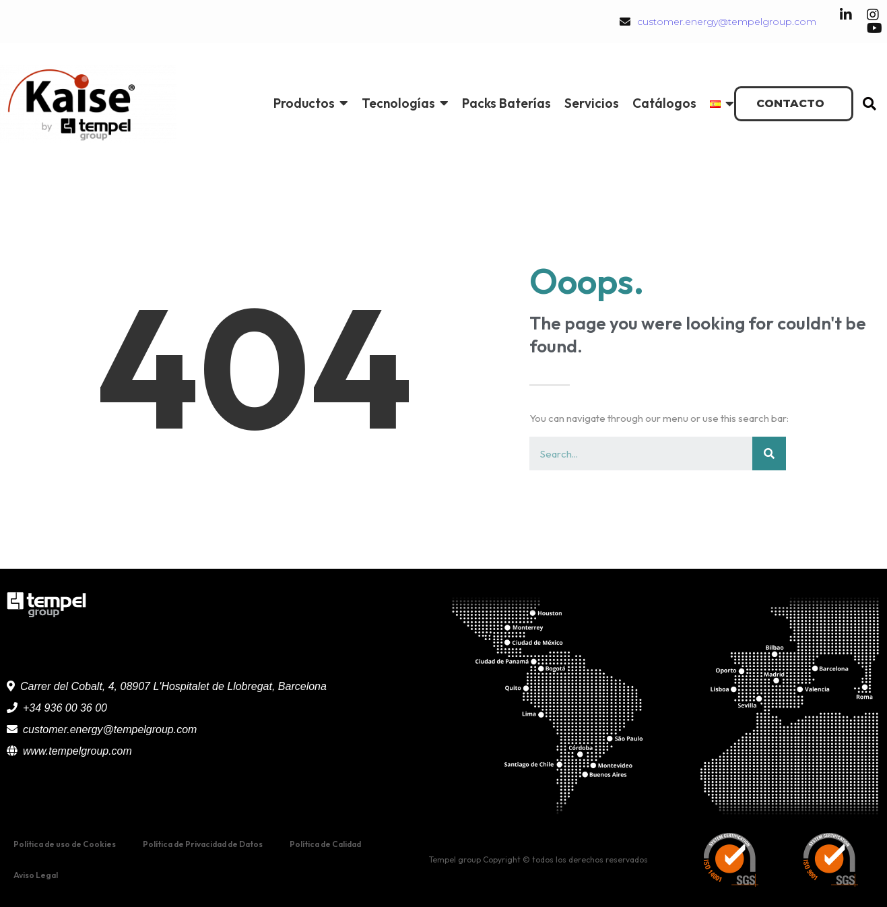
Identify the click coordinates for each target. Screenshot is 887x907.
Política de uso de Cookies (64, 844)
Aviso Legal (35, 875)
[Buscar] (769, 453)
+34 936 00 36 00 (65, 708)
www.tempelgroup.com (77, 751)
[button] (793, 103)
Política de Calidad (325, 844)
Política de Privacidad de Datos (203, 844)
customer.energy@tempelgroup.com (726, 21)
